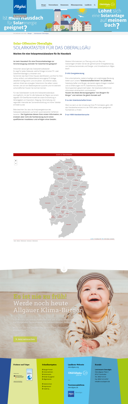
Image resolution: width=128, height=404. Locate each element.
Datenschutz (47, 384)
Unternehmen (53, 5)
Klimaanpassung (76, 5)
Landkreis (88, 5)
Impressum (46, 386)
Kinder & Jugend (48, 377)
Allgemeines (46, 379)
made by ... (46, 389)
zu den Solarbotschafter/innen (78, 100)
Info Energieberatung (74, 73)
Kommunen (64, 5)
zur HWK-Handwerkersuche (77, 114)
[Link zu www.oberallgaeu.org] (107, 4)
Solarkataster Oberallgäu (41, 33)
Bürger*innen (47, 370)
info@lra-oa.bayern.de (102, 381)
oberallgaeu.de (73, 387)
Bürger (43, 5)
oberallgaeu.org (73, 367)
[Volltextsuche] (94, 5)
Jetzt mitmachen (25, 339)
